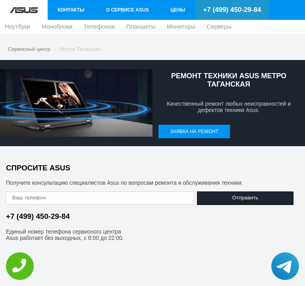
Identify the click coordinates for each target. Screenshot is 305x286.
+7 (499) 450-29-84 (232, 10)
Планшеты (141, 28)
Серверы (219, 28)
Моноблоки (57, 28)
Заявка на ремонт (194, 131)
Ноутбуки (17, 28)
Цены (177, 10)
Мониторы (181, 28)
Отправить (245, 198)
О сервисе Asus (127, 10)
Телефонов (99, 28)
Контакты (71, 10)
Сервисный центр (29, 49)
